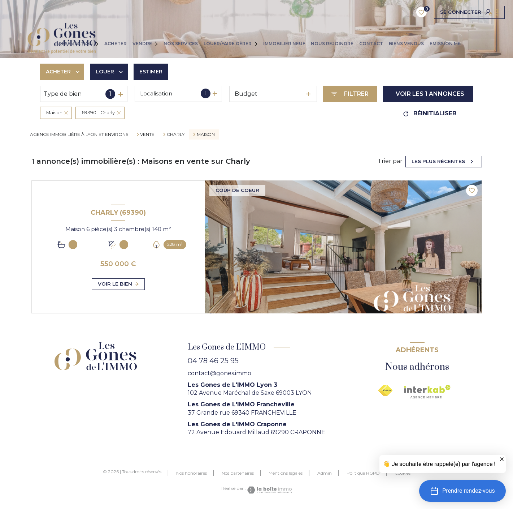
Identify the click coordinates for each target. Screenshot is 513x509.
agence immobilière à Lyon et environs (79, 134)
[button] (462, 491)
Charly (175, 134)
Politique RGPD (363, 473)
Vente (147, 134)
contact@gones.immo (219, 373)
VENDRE (142, 43)
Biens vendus (406, 43)
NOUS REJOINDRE (332, 43)
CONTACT (371, 43)
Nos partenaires (238, 473)
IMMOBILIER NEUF (284, 43)
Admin (324, 473)
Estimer (150, 71)
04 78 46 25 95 (213, 360)
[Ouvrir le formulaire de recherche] (350, 94)
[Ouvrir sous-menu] (100, 43)
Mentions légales (286, 473)
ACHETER (115, 43)
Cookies (402, 473)
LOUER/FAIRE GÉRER (228, 43)
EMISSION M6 (445, 43)
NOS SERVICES (181, 43)
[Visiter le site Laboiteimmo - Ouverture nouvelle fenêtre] (269, 490)
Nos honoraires (191, 473)
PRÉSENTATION (74, 43)
